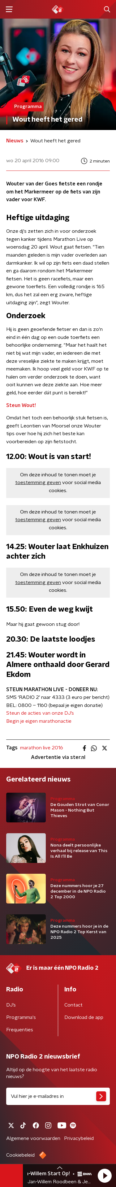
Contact (73, 1005)
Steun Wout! (21, 405)
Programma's (21, 1017)
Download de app (83, 1017)
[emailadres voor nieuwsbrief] (58, 1096)
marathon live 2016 (41, 747)
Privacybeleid (79, 1138)
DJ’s (11, 1005)
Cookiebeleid (20, 1155)
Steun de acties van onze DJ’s (40, 713)
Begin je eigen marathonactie (38, 721)
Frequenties (19, 1029)
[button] (104, 1175)
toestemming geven (38, 482)
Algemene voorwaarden (33, 1138)
